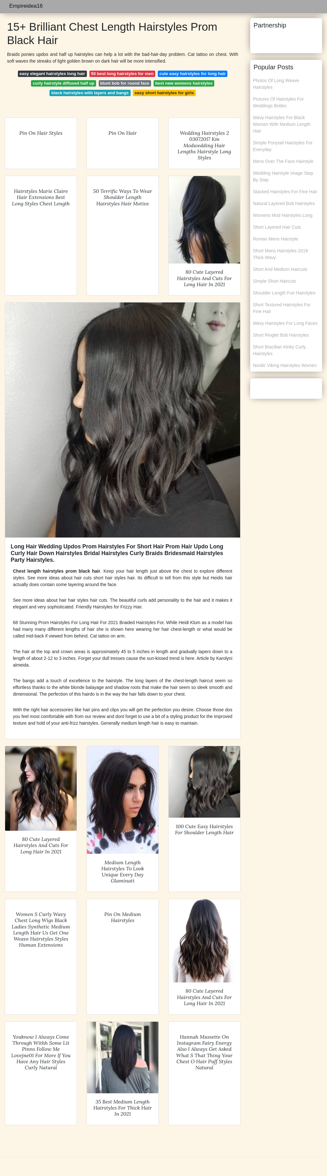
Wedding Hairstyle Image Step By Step (283, 176)
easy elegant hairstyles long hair (52, 73)
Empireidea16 (26, 6)
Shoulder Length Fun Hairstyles (284, 292)
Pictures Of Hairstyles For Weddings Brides (278, 102)
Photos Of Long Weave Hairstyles (276, 84)
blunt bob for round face (124, 83)
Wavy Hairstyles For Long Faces (285, 323)
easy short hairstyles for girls (164, 92)
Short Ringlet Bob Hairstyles (281, 335)
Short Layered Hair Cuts (277, 227)
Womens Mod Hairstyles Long (282, 215)
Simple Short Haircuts (274, 281)
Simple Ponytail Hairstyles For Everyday (283, 146)
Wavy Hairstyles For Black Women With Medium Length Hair (281, 124)
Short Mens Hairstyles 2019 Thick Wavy (280, 254)
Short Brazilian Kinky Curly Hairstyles (279, 350)
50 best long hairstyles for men (122, 73)
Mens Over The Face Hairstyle (283, 161)
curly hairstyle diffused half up (63, 83)
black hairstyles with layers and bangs (90, 92)
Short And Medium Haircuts (280, 269)
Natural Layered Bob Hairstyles (284, 203)
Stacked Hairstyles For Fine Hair (285, 191)
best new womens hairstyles (184, 83)
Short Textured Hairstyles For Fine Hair (282, 308)
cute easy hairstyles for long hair (192, 73)
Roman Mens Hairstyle (275, 238)
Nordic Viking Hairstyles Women (284, 365)
